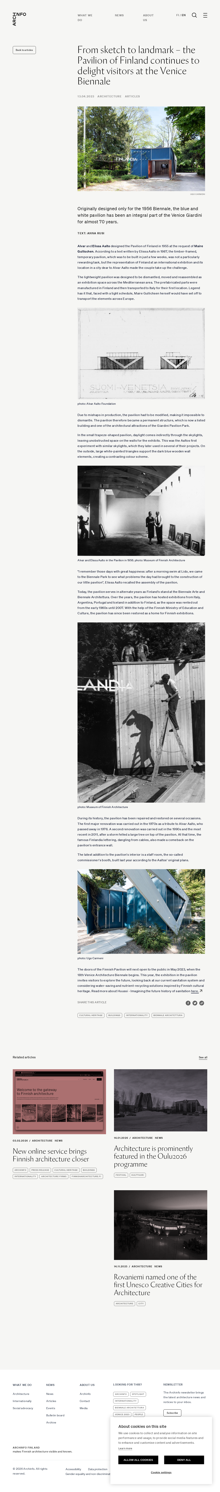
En (184, 15)
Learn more (125, 1448)
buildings (114, 1015)
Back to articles (24, 50)
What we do (22, 1385)
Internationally (22, 1401)
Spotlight (138, 1394)
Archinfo (20, 1170)
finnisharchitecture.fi (86, 1176)
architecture (124, 1303)
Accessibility (73, 1469)
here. (195, 991)
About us (87, 1385)
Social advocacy (23, 1408)
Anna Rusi (96, 233)
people (139, 1414)
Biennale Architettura (168, 1015)
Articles (132, 96)
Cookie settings (161, 1472)
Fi (177, 15)
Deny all (184, 1459)
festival (121, 1175)
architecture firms (54, 1176)
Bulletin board (55, 1415)
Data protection (97, 1469)
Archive (51, 1422)
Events (50, 1408)
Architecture (109, 96)
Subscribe (172, 1413)
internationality (137, 1015)
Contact (85, 1401)
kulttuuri (138, 1175)
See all (203, 1057)
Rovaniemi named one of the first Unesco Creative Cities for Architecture (158, 1285)
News (119, 15)
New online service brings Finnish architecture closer (51, 1155)
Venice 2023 (122, 1414)
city (141, 1303)
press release (40, 1170)
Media (84, 1408)
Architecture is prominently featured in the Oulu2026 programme (153, 1156)
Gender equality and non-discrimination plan (93, 1474)
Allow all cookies (138, 1459)
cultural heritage (91, 1015)
